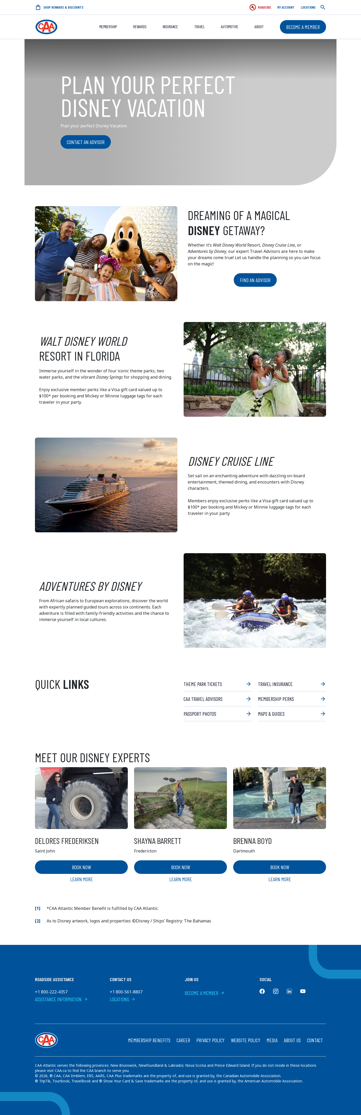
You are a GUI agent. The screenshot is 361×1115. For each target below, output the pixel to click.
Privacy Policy (210, 1040)
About (259, 26)
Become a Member (303, 27)
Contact (315, 1040)
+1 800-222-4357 (51, 992)
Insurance (170, 26)
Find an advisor (255, 280)
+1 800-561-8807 (126, 992)
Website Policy (245, 1040)
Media (272, 1040)
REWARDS (140, 26)
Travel (199, 26)
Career (183, 1040)
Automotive (229, 26)
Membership (108, 26)
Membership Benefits (149, 1040)
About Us (292, 1040)
